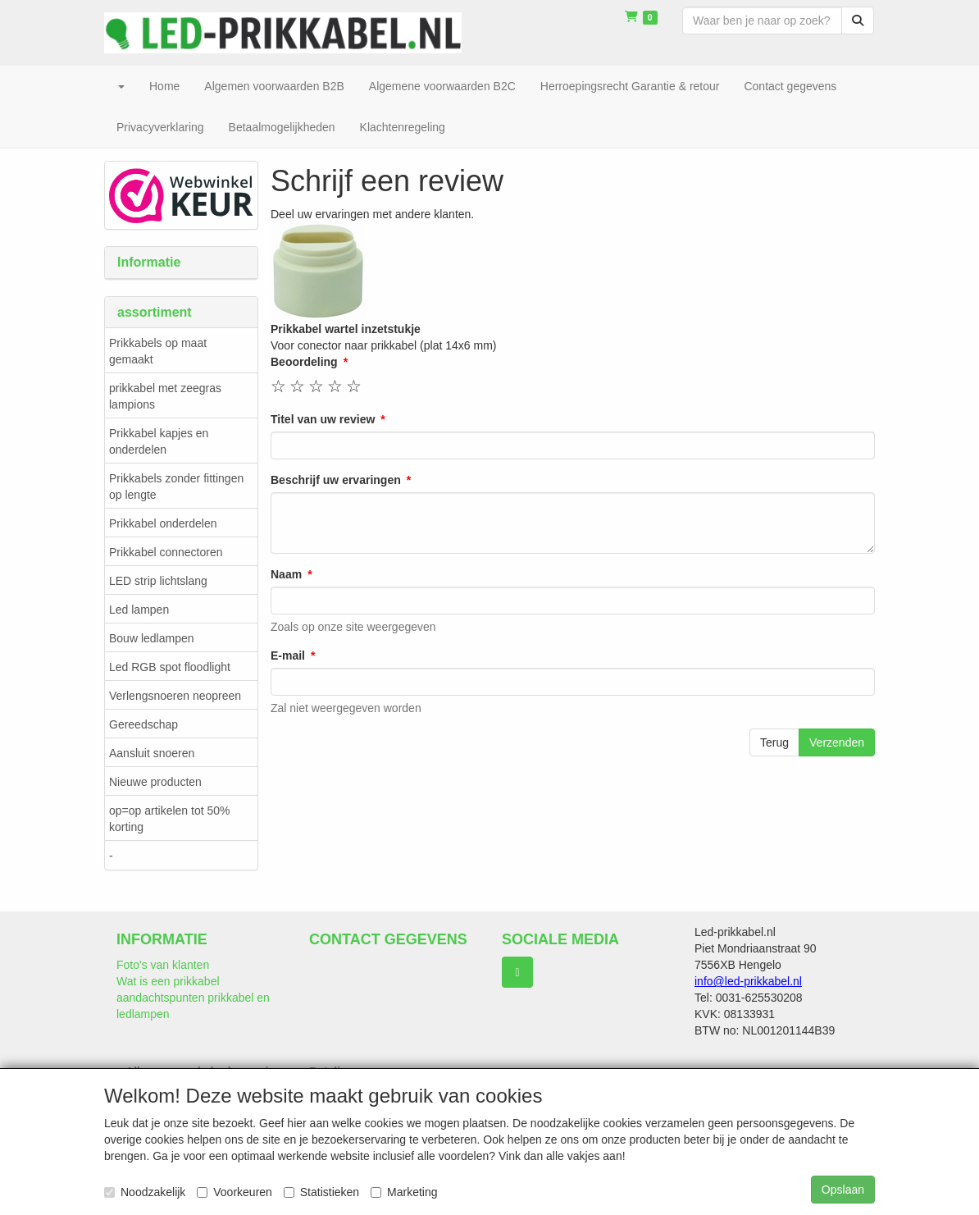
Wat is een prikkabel (168, 981)
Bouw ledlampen (151, 638)
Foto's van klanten (162, 964)
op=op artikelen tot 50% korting (169, 819)
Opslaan (843, 1189)
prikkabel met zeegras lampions (165, 396)
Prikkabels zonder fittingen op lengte (176, 486)
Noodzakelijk (144, 1192)
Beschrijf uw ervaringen (336, 479)
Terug (774, 742)
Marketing (404, 1192)
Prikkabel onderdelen (163, 523)
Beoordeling (304, 361)
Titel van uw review (323, 419)
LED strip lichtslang (158, 580)
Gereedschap (143, 724)
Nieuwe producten (155, 781)
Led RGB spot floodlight (169, 667)
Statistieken (321, 1192)
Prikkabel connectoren (166, 552)
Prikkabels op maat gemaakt (158, 351)
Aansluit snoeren (151, 753)
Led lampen (139, 609)
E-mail (288, 655)
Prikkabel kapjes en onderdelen (158, 441)
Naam (286, 574)
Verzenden (836, 742)
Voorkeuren (234, 1192)
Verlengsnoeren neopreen (175, 695)
